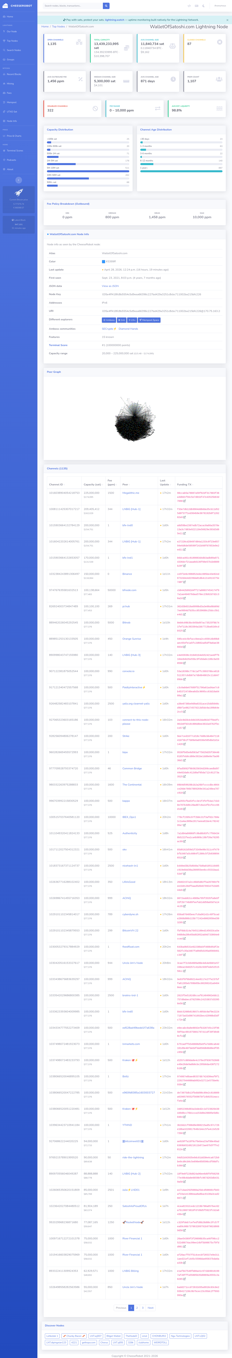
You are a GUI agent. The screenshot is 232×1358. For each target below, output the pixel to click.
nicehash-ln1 (130, 866)
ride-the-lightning (133, 1157)
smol (144, 1336)
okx (124, 849)
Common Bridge (132, 768)
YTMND (127, 1125)
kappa (126, 801)
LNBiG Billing (130, 1271)
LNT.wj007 (95, 1336)
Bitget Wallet (114, 1336)
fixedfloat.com (130, 947)
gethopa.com (88, 1342)
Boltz (125, 1076)
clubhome (143, 1342)
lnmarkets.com (131, 1044)
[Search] (73, 6)
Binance (127, 574)
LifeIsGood (128, 882)
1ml (121, 320)
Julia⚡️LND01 (131, 1190)
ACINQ (126, 898)
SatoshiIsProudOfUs (134, 1206)
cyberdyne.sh (130, 914)
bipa (125, 752)
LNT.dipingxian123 (56, 1342)
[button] (220, 6)
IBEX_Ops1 (129, 817)
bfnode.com (129, 590)
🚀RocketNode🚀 (133, 1222)
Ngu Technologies (180, 1336)
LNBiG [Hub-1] (131, 509)
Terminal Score (58, 345)
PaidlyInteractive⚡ (134, 687)
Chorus (104, 1342)
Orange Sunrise (131, 639)
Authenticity (129, 833)
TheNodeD (131, 1336)
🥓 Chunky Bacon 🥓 (74, 1336)
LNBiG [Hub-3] (131, 655)
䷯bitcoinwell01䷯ (132, 1141)
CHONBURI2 (159, 1336)
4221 (74, 1342)
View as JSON (110, 286)
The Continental (132, 785)
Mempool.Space (149, 320)
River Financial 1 (132, 1238)
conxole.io (128, 671)
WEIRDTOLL (160, 1342)
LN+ (132, 320)
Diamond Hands (128, 329)
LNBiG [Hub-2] (131, 1174)
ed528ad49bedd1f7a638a (138, 1028)
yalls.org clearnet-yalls (136, 703)
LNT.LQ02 (200, 1336)
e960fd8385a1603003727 (138, 1092)
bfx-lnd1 (127, 558)
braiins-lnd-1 (130, 995)
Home (45, 26)
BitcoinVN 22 (130, 930)
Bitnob (126, 622)
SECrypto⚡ (109, 329)
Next (150, 1308)
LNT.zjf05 (118, 1342)
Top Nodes (58, 26)
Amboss (109, 320)
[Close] (227, 20)
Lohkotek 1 (52, 1336)
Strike (125, 736)
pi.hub (126, 606)
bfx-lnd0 (127, 525)
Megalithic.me (130, 493)
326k (130, 1342)
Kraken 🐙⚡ (130, 1060)
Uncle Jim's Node (132, 963)
